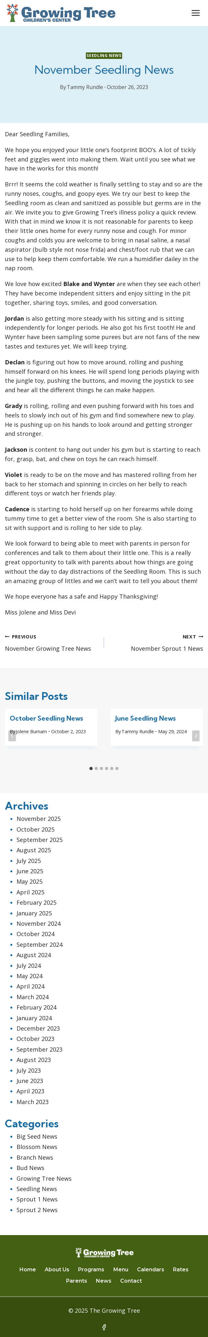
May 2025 (29, 881)
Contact (131, 1281)
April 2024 (30, 986)
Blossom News (37, 1147)
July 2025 (29, 861)
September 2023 (40, 1049)
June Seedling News (145, 718)
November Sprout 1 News (156, 642)
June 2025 (30, 871)
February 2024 (36, 1007)
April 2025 (30, 892)
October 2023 (35, 1039)
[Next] (196, 735)
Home (27, 1269)
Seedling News (104, 55)
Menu (120, 1269)
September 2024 (40, 944)
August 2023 (34, 1060)
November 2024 (39, 923)
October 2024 (35, 934)
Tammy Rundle (85, 87)
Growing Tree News (44, 1178)
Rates (181, 1269)
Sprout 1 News (37, 1199)
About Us (57, 1269)
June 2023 (30, 1081)
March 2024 (33, 997)
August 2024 (34, 955)
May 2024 (29, 976)
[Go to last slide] (12, 735)
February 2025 (36, 902)
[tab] (91, 768)
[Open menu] (195, 12)
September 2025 (40, 840)
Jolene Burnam (31, 731)
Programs (91, 1269)
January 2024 (34, 1018)
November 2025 (39, 819)
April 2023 (30, 1091)
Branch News (35, 1157)
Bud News (30, 1168)
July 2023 (29, 1070)
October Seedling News (46, 718)
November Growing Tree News (51, 642)
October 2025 (35, 829)
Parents (76, 1281)
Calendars (150, 1269)
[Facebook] (104, 1327)
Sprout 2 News (37, 1210)
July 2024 (29, 965)
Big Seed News (37, 1136)
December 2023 (38, 1028)
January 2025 (34, 913)
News (103, 1281)
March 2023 (33, 1102)
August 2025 (34, 850)
